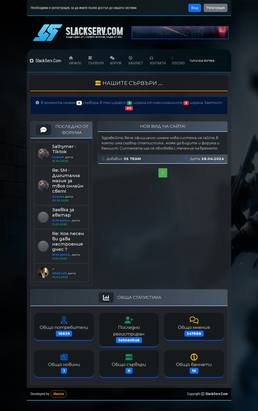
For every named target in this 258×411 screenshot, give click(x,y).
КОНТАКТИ (158, 60)
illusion (58, 394)
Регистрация (215, 8)
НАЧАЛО (75, 60)
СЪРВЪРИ (96, 60)
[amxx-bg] (180, 32)
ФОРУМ (115, 60)
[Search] (207, 61)
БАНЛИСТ (135, 60)
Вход (194, 8)
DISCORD (178, 60)
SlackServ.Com (45, 61)
